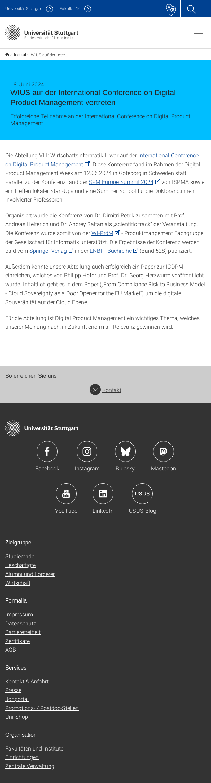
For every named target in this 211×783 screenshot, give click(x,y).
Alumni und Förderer (30, 569)
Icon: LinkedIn (103, 489)
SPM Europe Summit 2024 (121, 177)
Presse (13, 685)
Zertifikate (17, 636)
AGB (10, 645)
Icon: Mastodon (163, 447)
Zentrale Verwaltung (29, 761)
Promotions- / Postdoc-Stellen (42, 703)
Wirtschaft (17, 578)
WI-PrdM (102, 228)
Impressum (19, 609)
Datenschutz (20, 618)
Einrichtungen (22, 752)
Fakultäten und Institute (34, 743)
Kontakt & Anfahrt (27, 676)
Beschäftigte (20, 560)
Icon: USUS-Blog (142, 489)
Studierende (19, 551)
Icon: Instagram (87, 447)
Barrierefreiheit (23, 627)
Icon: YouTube (66, 489)
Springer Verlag (48, 246)
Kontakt (105, 385)
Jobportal (17, 694)
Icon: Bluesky (125, 447)
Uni (24, 8)
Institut (16, 52)
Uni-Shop (16, 712)
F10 (70, 8)
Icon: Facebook (47, 447)
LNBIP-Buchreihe (111, 246)
